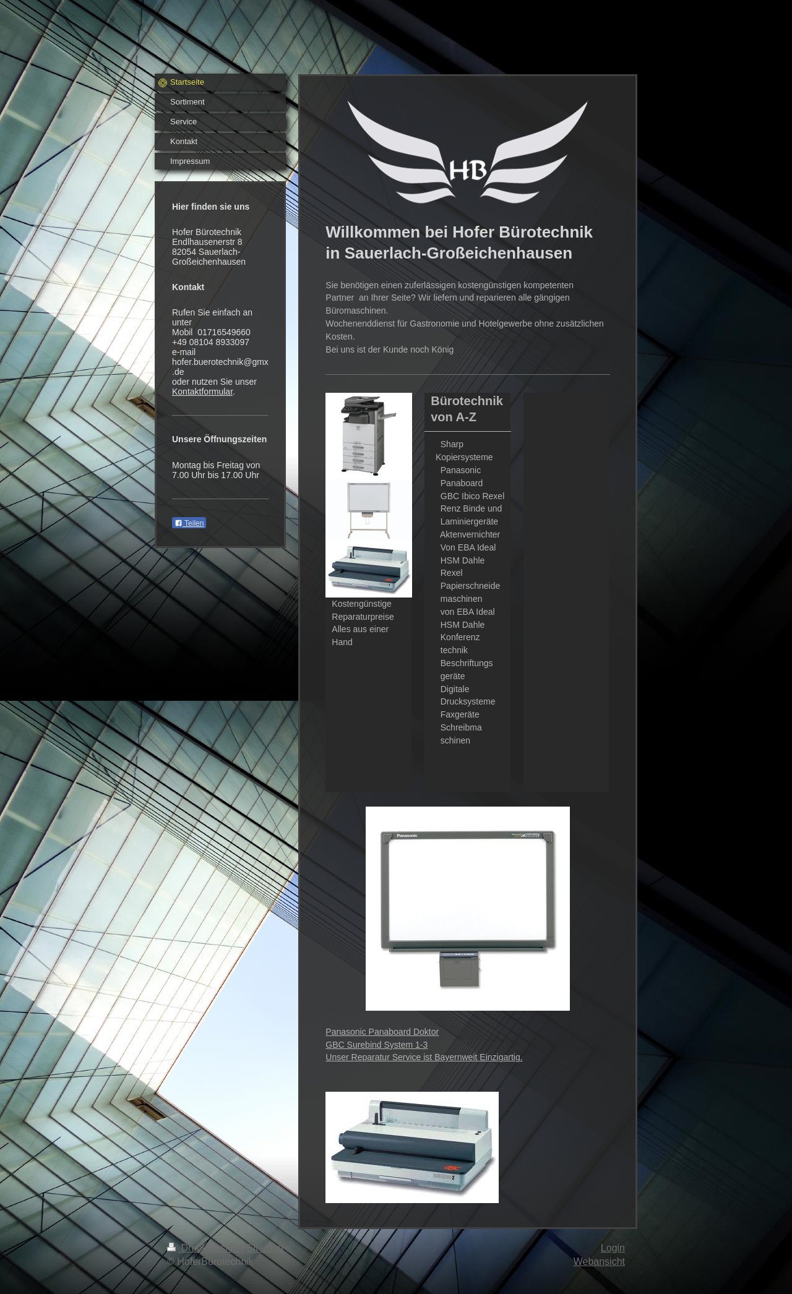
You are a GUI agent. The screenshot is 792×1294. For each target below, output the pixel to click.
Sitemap (265, 1248)
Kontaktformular (202, 391)
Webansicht (599, 1261)
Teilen (189, 523)
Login (613, 1248)
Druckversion (204, 1248)
